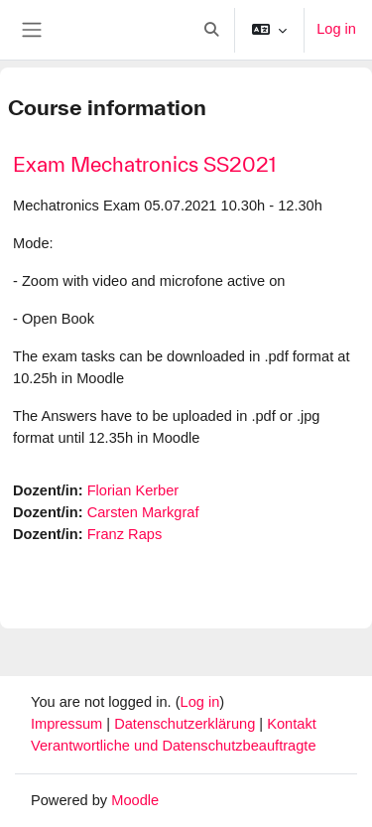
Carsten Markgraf (143, 512)
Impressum (68, 724)
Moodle (135, 800)
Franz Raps (125, 534)
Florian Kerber (133, 490)
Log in (336, 29)
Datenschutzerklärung (186, 724)
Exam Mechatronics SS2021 (144, 164)
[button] (212, 30)
